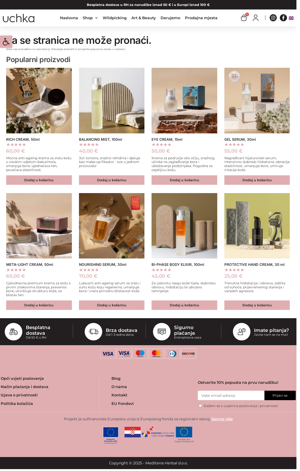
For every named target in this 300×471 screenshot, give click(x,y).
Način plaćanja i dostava (24, 387)
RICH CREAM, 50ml (23, 139)
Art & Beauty (143, 18)
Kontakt (119, 395)
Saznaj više (222, 419)
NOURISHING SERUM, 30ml (102, 264)
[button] (6, 42)
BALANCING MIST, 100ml (100, 139)
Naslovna (69, 18)
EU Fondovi (122, 403)
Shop (90, 18)
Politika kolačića (17, 403)
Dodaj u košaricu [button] (39, 180)
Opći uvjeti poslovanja (22, 378)
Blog (115, 378)
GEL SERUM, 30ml (240, 139)
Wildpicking (115, 18)
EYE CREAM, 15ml (167, 139)
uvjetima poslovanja (240, 406)
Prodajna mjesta (201, 18)
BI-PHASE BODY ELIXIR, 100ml (178, 264)
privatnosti (269, 406)
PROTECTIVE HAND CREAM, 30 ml (254, 264)
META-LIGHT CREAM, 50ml (29, 264)
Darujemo (170, 18)
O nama (119, 387)
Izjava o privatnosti (19, 395)
